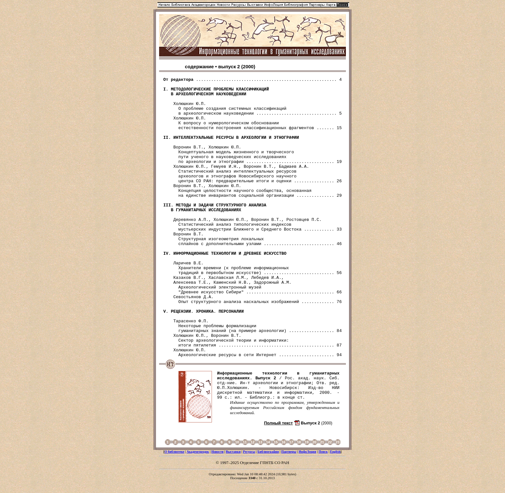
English (335, 451)
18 (299, 442)
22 (330, 442)
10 (237, 442)
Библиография (268, 451)
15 (276, 442)
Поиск (323, 451)
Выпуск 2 (310, 423)
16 (283, 442)
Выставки (233, 451)
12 (252, 442)
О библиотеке (174, 451)
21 (322, 442)
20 (314, 442)
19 (307, 442)
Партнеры (288, 451)
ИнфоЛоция (307, 451)
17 (291, 442)
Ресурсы (249, 451)
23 (337, 442)
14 (268, 442)
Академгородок (197, 451)
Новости (217, 451)
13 (260, 442)
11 (245, 442)
